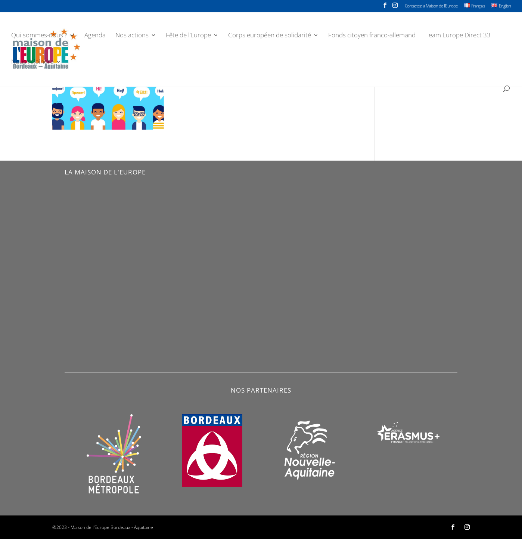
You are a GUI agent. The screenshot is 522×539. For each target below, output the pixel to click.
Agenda (95, 35)
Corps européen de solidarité (269, 35)
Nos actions (132, 35)
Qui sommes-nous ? (39, 35)
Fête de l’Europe (188, 35)
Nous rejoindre (32, 62)
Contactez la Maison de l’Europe (431, 6)
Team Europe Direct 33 (458, 35)
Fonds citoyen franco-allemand (372, 35)
